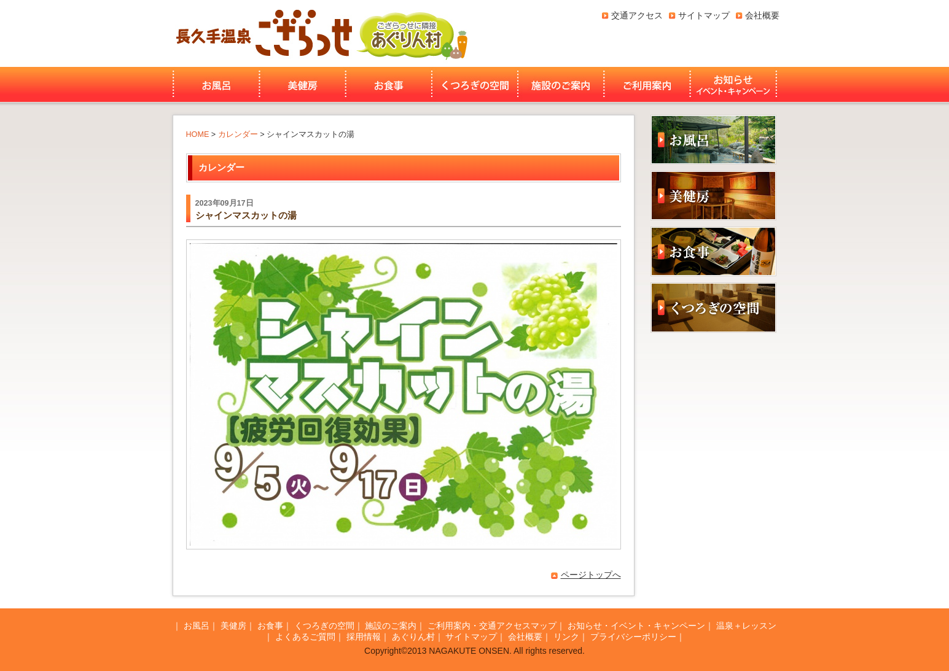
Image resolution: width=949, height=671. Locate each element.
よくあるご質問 (305, 637)
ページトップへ (591, 575)
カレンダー (238, 134)
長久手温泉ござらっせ (262, 33)
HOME (197, 134)
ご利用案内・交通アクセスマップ (492, 625)
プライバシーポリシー (633, 637)
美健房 (302, 85)
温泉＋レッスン (746, 625)
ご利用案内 (647, 85)
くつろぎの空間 (475, 85)
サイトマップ (704, 15)
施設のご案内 (561, 85)
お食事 (389, 85)
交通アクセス (637, 15)
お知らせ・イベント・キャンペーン (734, 85)
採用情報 (363, 637)
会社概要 (762, 15)
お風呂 (214, 85)
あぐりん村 (411, 33)
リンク (566, 637)
